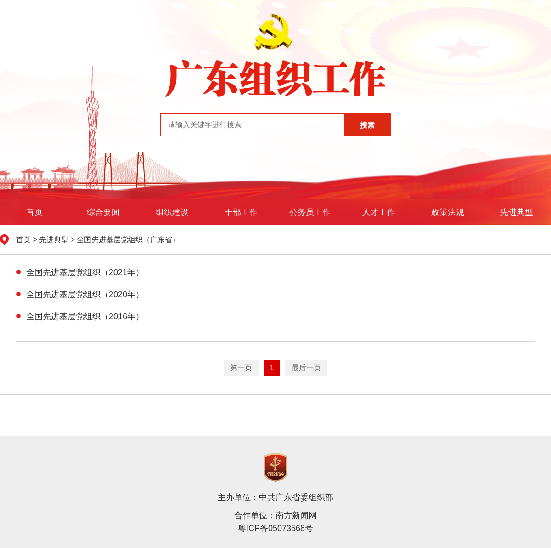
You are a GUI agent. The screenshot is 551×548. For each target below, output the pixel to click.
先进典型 (516, 212)
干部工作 (241, 212)
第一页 (241, 368)
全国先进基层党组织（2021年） (80, 272)
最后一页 (306, 368)
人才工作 (378, 212)
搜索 (367, 125)
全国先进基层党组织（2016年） (80, 316)
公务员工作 (310, 212)
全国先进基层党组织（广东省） (128, 239)
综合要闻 (103, 212)
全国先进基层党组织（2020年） (80, 294)
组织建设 (172, 212)
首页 (34, 212)
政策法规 (447, 212)
